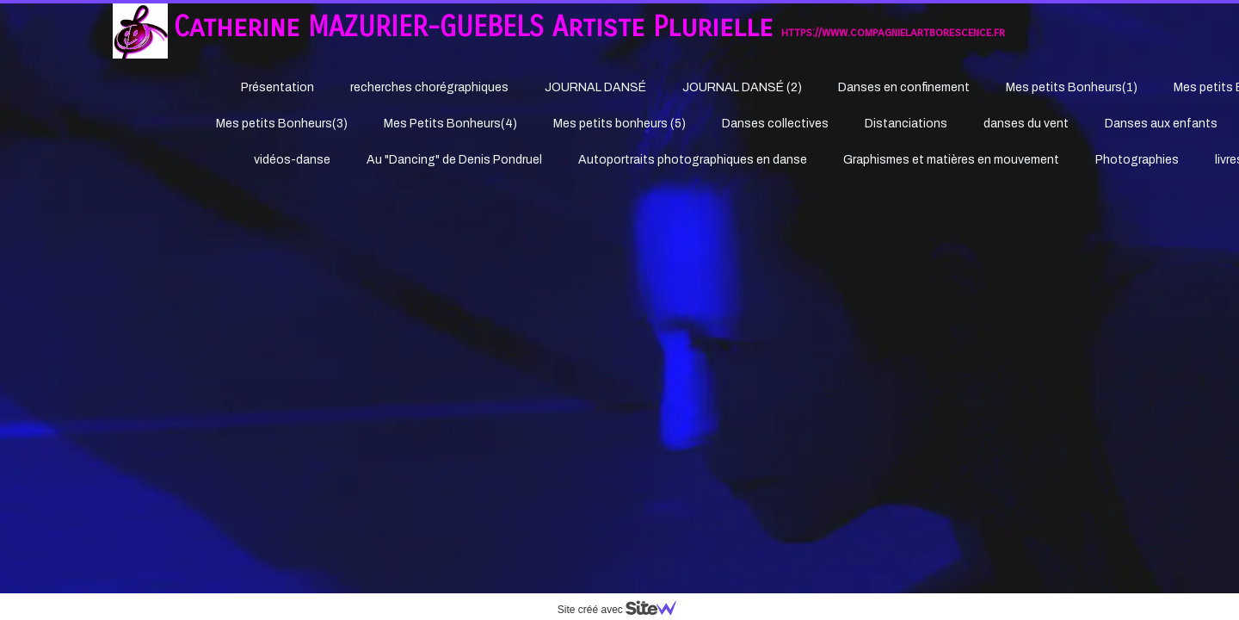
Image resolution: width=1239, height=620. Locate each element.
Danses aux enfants (1161, 123)
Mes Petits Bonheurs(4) (450, 123)
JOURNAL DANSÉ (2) (742, 87)
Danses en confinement (904, 87)
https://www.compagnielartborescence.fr (893, 32)
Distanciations (906, 123)
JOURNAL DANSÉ (595, 87)
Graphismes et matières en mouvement (951, 159)
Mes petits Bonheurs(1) (1071, 87)
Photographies (1137, 159)
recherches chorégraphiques (429, 87)
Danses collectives (775, 123)
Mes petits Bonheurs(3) (282, 123)
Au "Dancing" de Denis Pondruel (454, 159)
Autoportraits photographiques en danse (692, 159)
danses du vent (1026, 123)
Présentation (277, 87)
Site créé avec (624, 610)
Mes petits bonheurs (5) (619, 123)
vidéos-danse (292, 159)
